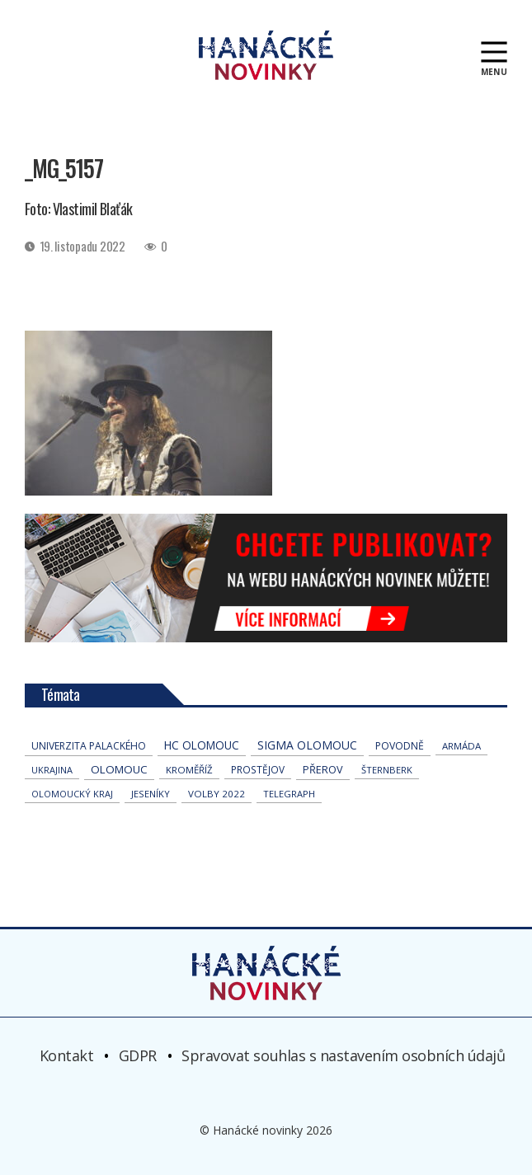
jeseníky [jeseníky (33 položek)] (150, 793)
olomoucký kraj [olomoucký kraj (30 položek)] (72, 793)
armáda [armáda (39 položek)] (461, 746)
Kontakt (67, 1055)
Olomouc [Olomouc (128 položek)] (119, 769)
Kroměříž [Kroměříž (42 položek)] (189, 770)
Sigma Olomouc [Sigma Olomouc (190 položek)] (307, 745)
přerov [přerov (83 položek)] (323, 770)
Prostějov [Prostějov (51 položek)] (258, 769)
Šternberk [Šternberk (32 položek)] (386, 770)
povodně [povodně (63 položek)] (399, 746)
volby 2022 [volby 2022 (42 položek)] (216, 793)
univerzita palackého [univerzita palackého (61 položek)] (88, 746)
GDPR (138, 1055)
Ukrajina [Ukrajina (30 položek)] (52, 770)
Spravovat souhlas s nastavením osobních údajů (343, 1055)
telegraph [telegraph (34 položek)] (289, 793)
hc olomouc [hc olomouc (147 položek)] (201, 745)
